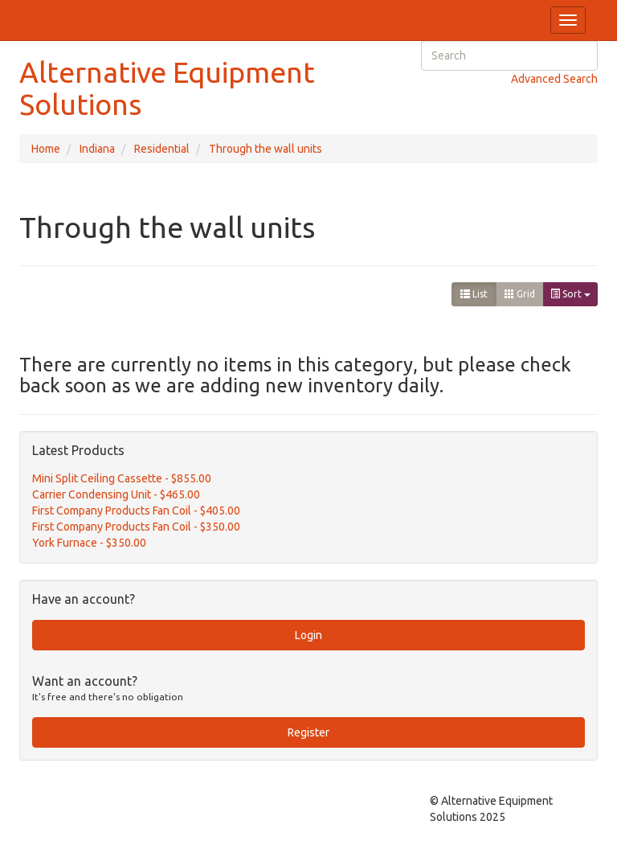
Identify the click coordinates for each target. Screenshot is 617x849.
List (474, 294)
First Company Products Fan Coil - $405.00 (136, 510)
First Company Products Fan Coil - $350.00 (136, 526)
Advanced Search (554, 78)
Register (308, 732)
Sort (570, 294)
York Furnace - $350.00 (89, 542)
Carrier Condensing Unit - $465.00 (116, 494)
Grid (520, 294)
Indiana (97, 148)
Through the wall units (265, 148)
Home (45, 148)
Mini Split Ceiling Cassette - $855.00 (121, 478)
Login (308, 635)
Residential (162, 148)
